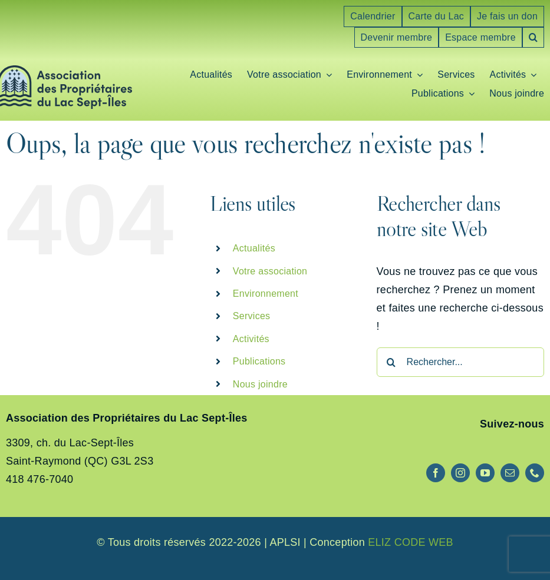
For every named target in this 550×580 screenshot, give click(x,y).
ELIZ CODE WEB (410, 542)
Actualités (254, 248)
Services (252, 316)
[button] (533, 37)
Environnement (265, 294)
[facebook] (435, 472)
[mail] (509, 472)
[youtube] (485, 472)
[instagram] (460, 472)
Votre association (270, 271)
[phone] (534, 472)
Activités (251, 339)
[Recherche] (391, 362)
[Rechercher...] (460, 362)
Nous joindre (260, 384)
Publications (259, 361)
